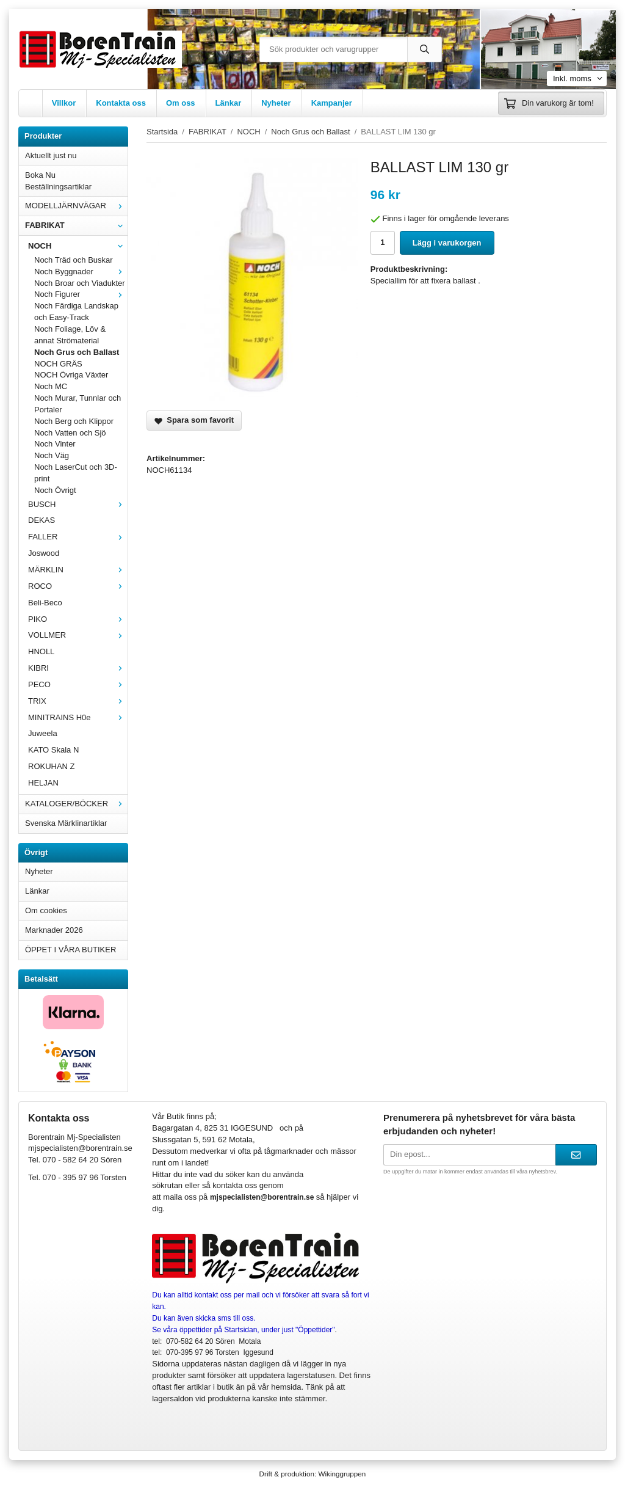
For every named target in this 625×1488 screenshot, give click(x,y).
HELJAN (43, 782)
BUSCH (78, 504)
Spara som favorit (194, 420)
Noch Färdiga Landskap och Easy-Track (76, 311)
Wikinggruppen (342, 1474)
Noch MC (50, 386)
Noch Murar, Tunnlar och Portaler (77, 403)
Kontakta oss (121, 103)
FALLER (78, 536)
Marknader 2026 (54, 930)
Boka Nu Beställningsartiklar (58, 180)
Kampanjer (331, 103)
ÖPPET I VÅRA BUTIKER (70, 949)
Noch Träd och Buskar (73, 259)
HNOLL (41, 651)
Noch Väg (51, 455)
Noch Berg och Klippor (74, 421)
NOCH (78, 245)
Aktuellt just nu (51, 155)
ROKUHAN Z (51, 766)
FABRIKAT (76, 225)
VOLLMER (78, 635)
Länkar (228, 103)
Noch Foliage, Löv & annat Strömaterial (70, 334)
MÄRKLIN (78, 569)
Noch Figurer (81, 294)
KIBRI (78, 668)
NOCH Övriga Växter (71, 374)
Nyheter (276, 103)
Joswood (43, 553)
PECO (78, 684)
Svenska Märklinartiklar (66, 823)
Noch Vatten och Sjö (70, 432)
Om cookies (46, 910)
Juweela (42, 733)
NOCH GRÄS (58, 363)
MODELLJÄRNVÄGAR (76, 205)
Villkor (64, 103)
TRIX (78, 701)
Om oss (180, 103)
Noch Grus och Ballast (76, 352)
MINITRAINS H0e (78, 717)
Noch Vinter (55, 443)
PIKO (78, 619)
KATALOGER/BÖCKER (76, 803)
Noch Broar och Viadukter (79, 283)
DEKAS (41, 520)
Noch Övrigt (55, 490)
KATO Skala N (53, 749)
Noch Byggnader (81, 271)
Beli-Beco (45, 602)
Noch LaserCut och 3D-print (75, 472)
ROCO (78, 586)
